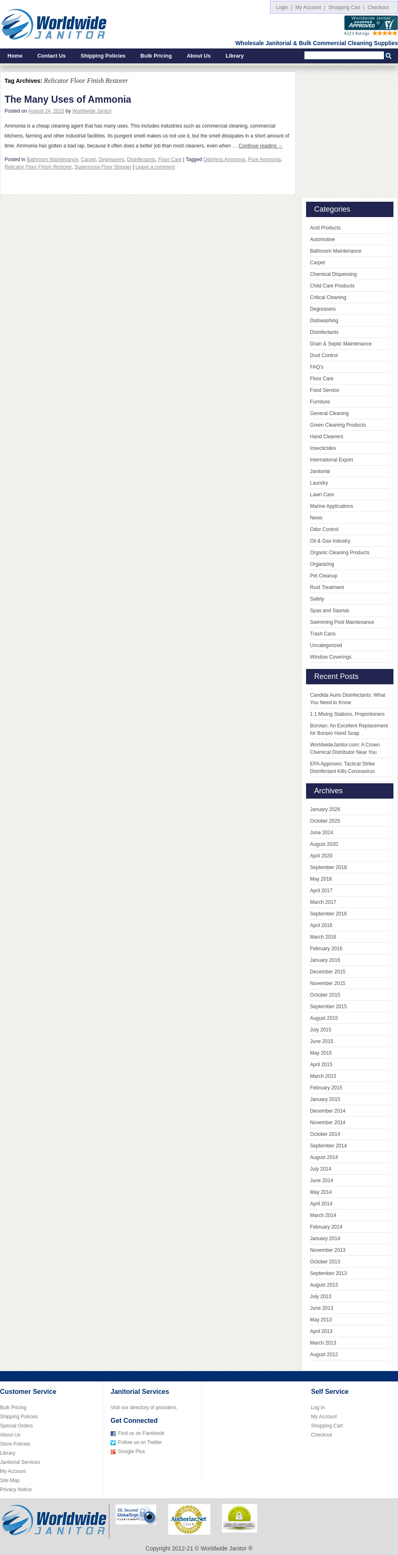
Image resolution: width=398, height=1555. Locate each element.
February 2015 (326, 1088)
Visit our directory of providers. (144, 1407)
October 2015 (325, 995)
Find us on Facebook (141, 1433)
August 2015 (324, 1018)
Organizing (322, 564)
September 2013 (328, 1273)
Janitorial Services (20, 1462)
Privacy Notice (16, 1489)
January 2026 (325, 809)
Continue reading (261, 146)
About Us (199, 56)
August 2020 (324, 844)
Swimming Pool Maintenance (342, 622)
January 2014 (325, 1238)
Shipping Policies (103, 56)
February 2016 (326, 948)
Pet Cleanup (324, 576)
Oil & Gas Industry (330, 541)
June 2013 (321, 1308)
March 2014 (323, 1215)
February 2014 (326, 1227)
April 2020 (321, 856)
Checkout (379, 7)
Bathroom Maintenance (52, 159)
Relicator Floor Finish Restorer (38, 167)
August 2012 (324, 1354)
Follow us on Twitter (140, 1442)
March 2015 (323, 1076)
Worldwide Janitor (92, 111)
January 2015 (325, 1099)
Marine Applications (331, 506)
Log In (318, 1407)
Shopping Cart (327, 1426)
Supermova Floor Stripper (103, 167)
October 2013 (325, 1262)
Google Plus (131, 1451)
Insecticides (323, 448)
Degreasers (111, 159)
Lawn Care (322, 494)
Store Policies (15, 1444)
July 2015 (320, 1030)
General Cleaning (329, 413)
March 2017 (323, 902)
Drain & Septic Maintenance (341, 344)
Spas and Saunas (330, 610)
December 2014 (327, 1111)
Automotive (322, 239)
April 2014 (321, 1204)
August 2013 (324, 1285)
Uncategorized (326, 645)
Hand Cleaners (326, 436)
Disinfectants (141, 159)
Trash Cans (323, 634)
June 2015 (321, 1041)
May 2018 (321, 879)
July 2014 (320, 1169)
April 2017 (321, 890)
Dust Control (324, 355)
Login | (284, 7)
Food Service (325, 390)
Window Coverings (331, 657)
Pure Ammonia (264, 159)
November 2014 (327, 1122)
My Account (13, 1471)
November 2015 (327, 983)
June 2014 (321, 1180)
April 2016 (321, 925)
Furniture (320, 402)
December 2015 (327, 972)
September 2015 (328, 1006)
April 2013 (321, 1331)
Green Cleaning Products (338, 425)
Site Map (9, 1480)
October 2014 (325, 1134)
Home (14, 56)
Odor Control (324, 529)
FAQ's (316, 367)
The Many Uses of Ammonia (68, 99)
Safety (317, 599)
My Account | (310, 7)
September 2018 (328, 867)
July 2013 (320, 1296)
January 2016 (325, 960)
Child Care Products (332, 286)
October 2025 (325, 821)
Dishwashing (324, 321)
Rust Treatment (327, 587)
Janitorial (320, 471)
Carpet (88, 159)
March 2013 (323, 1343)
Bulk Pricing (156, 56)
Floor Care (170, 159)
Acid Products (325, 228)
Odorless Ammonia (224, 159)
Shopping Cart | (346, 7)
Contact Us (51, 56)
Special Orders (16, 1426)
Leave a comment (155, 167)
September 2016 (328, 914)
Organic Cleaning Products (339, 552)
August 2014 (324, 1157)
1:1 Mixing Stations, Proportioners (347, 714)
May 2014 (321, 1192)
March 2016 (323, 937)
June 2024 (321, 832)
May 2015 (321, 1053)
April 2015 (321, 1064)
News (316, 518)
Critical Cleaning (328, 297)
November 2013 (327, 1250)
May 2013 (321, 1320)
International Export (331, 460)
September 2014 (328, 1146)
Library (235, 56)
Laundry (319, 483)
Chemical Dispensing (333, 274)
